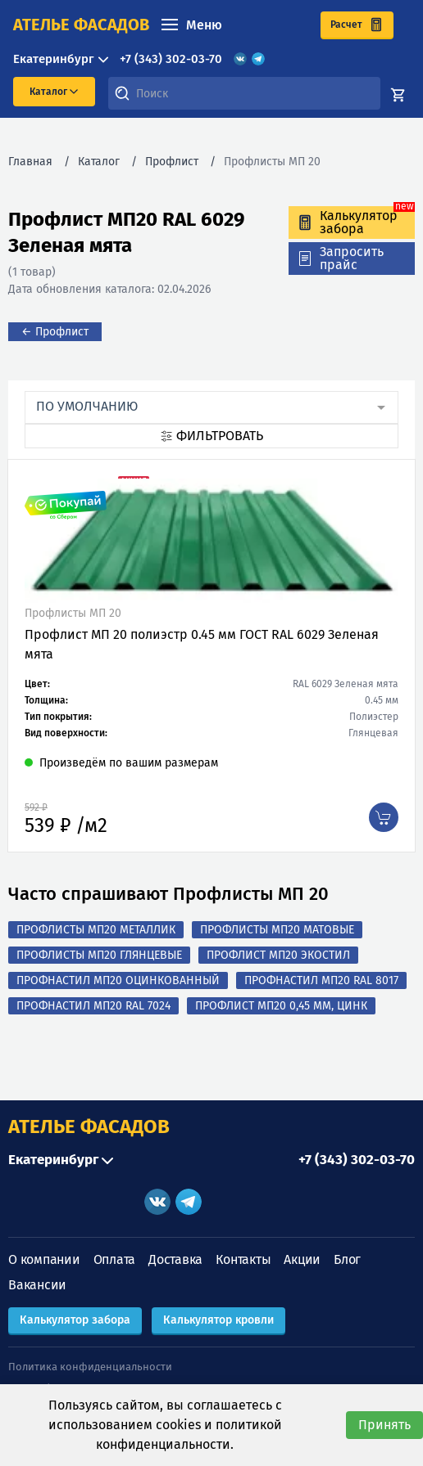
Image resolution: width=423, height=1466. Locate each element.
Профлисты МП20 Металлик (95, 930)
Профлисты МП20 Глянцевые (99, 955)
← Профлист (55, 332)
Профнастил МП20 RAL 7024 (93, 1006)
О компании (44, 1259)
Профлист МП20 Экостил (278, 955)
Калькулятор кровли (218, 1320)
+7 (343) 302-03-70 (171, 59)
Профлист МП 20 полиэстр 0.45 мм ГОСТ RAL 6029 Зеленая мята (202, 644)
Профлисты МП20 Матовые (277, 930)
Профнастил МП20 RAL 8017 (321, 980)
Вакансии (37, 1285)
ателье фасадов (81, 24)
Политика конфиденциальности (90, 1366)
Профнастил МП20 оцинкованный (118, 980)
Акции (302, 1259)
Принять (384, 1424)
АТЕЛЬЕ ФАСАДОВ (89, 1126)
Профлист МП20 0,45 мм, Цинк (281, 1006)
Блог (347, 1259)
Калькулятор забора (75, 1320)
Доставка (175, 1259)
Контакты (243, 1259)
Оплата (114, 1259)
